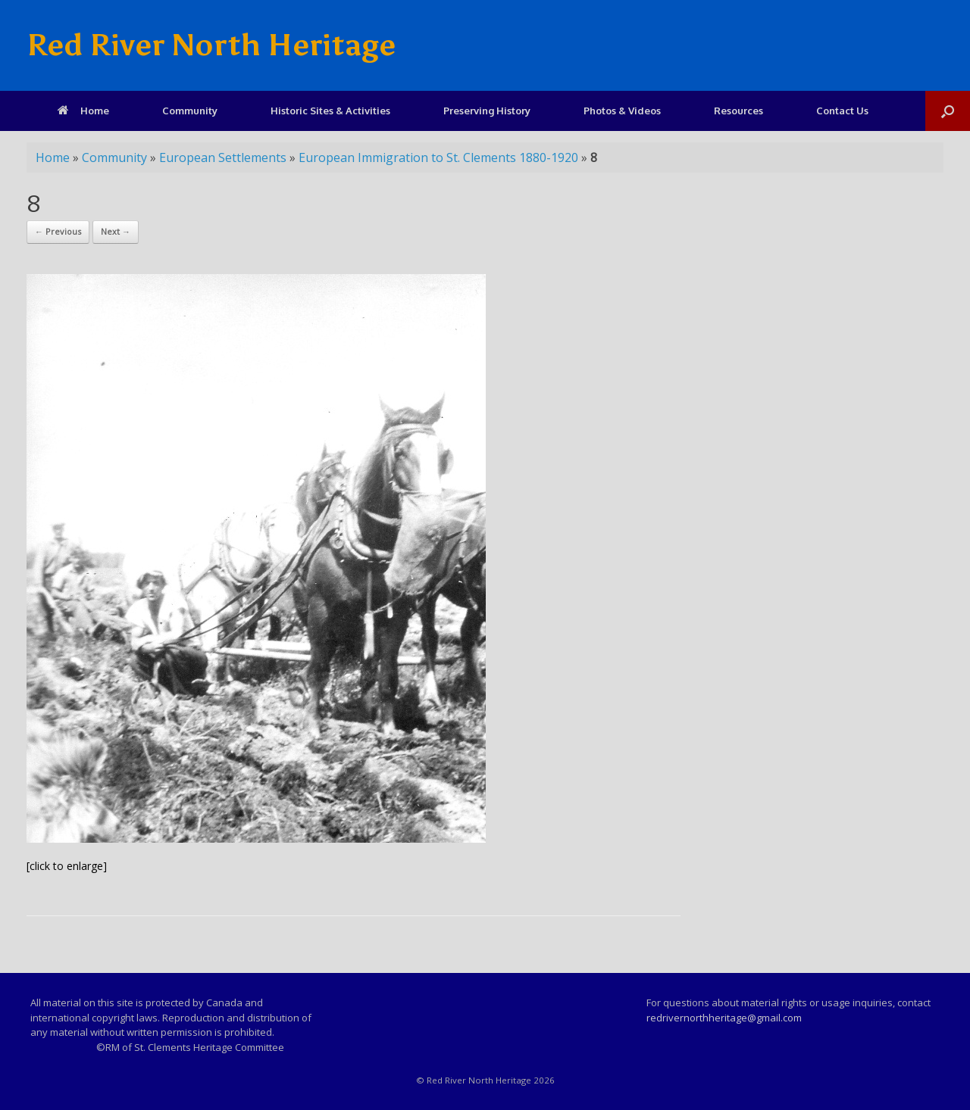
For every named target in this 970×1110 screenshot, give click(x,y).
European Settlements (222, 157)
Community (189, 110)
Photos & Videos (622, 110)
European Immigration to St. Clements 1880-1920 (438, 157)
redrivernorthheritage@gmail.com (724, 1017)
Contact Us (842, 110)
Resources (738, 110)
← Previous (58, 231)
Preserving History (486, 110)
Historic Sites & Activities (330, 110)
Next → (115, 231)
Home (83, 110)
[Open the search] (947, 111)
